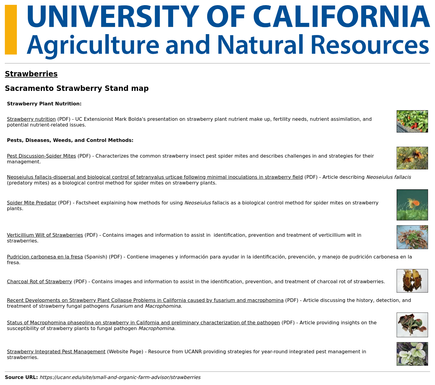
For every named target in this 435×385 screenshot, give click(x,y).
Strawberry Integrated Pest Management (56, 352)
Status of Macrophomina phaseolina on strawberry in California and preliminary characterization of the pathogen (143, 323)
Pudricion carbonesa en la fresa (45, 257)
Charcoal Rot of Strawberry (39, 281)
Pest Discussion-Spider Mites (41, 156)
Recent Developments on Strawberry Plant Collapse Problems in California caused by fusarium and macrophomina (145, 300)
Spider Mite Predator (31, 203)
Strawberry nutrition (31, 119)
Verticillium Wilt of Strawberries (45, 235)
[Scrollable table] (217, 234)
